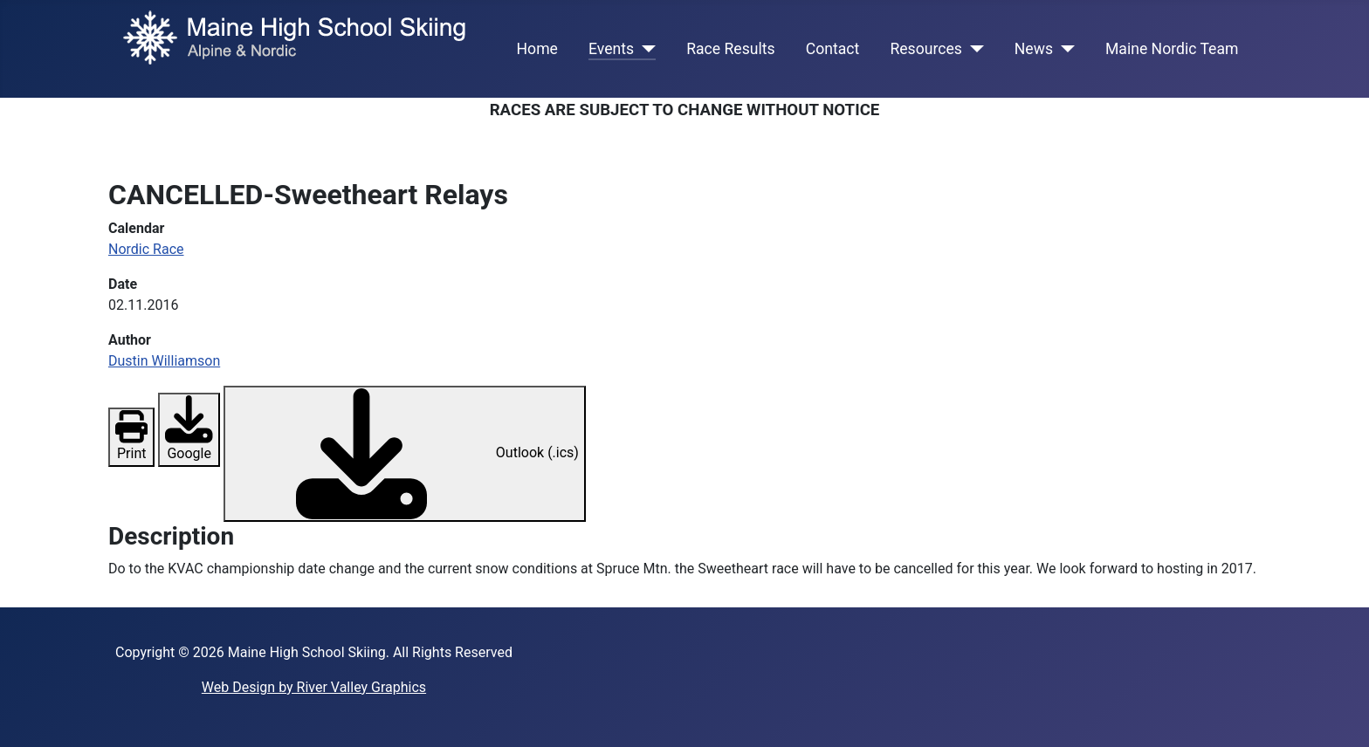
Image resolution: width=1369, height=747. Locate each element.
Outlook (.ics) (404, 453)
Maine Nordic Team (1171, 49)
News (1034, 49)
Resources (925, 49)
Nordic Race (146, 249)
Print (131, 439)
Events (611, 49)
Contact (833, 49)
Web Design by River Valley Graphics (314, 687)
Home (537, 49)
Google (188, 436)
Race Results (730, 49)
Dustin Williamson (164, 361)
